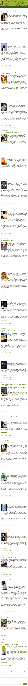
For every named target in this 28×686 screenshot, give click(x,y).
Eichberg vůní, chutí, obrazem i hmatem (9, 502)
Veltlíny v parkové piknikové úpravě (8, 470)
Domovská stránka (14, 671)
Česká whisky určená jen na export (8, 269)
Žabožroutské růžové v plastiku (7, 240)
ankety (3, 639)
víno (7, 379)
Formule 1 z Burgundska (6, 579)
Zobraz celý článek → (4, 123)
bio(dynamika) (4, 379)
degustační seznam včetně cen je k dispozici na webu (13, 221)
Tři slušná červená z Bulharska (7, 530)
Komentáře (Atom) (10, 674)
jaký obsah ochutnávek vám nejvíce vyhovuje (16, 15)
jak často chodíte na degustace (19, 12)
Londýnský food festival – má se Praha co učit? (11, 132)
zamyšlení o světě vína (12, 379)
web (23, 135)
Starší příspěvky (25, 671)
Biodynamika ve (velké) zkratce (7, 359)
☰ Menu (14, 7)
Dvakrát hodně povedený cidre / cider (9, 299)
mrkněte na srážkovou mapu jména (19, 114)
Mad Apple (23, 309)
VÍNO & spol (17, 542)
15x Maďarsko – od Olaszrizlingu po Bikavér (16, 393)
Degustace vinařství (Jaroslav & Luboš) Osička (11, 101)
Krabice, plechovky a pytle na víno (12, 245)
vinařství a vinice (8, 525)
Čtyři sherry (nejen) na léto (7, 179)
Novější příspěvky (3, 671)
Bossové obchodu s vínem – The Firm (12, 604)
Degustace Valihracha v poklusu (7, 442)
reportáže (6, 576)
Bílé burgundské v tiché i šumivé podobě (9, 644)
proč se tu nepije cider (10, 302)
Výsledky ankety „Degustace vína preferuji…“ (11, 11)
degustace (4, 465)
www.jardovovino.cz (16, 113)
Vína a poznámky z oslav (6, 41)
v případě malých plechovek (19, 243)
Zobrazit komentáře (8, 65)
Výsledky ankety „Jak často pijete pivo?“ (9, 617)
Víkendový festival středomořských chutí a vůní (11, 557)
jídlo (3, 576)
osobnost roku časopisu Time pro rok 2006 (16, 424)
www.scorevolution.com (16, 88)
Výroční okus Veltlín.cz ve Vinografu (9, 209)
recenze (4, 411)
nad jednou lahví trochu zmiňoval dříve (16, 448)
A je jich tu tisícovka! (5, 155)
